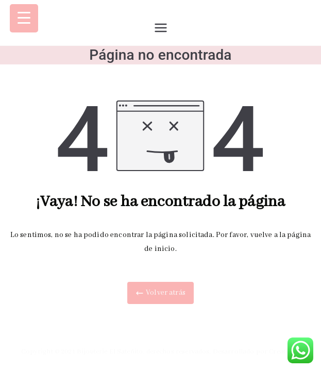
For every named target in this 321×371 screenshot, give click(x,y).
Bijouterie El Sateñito (110, 351)
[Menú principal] (161, 28)
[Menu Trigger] (24, 18)
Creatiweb (284, 351)
